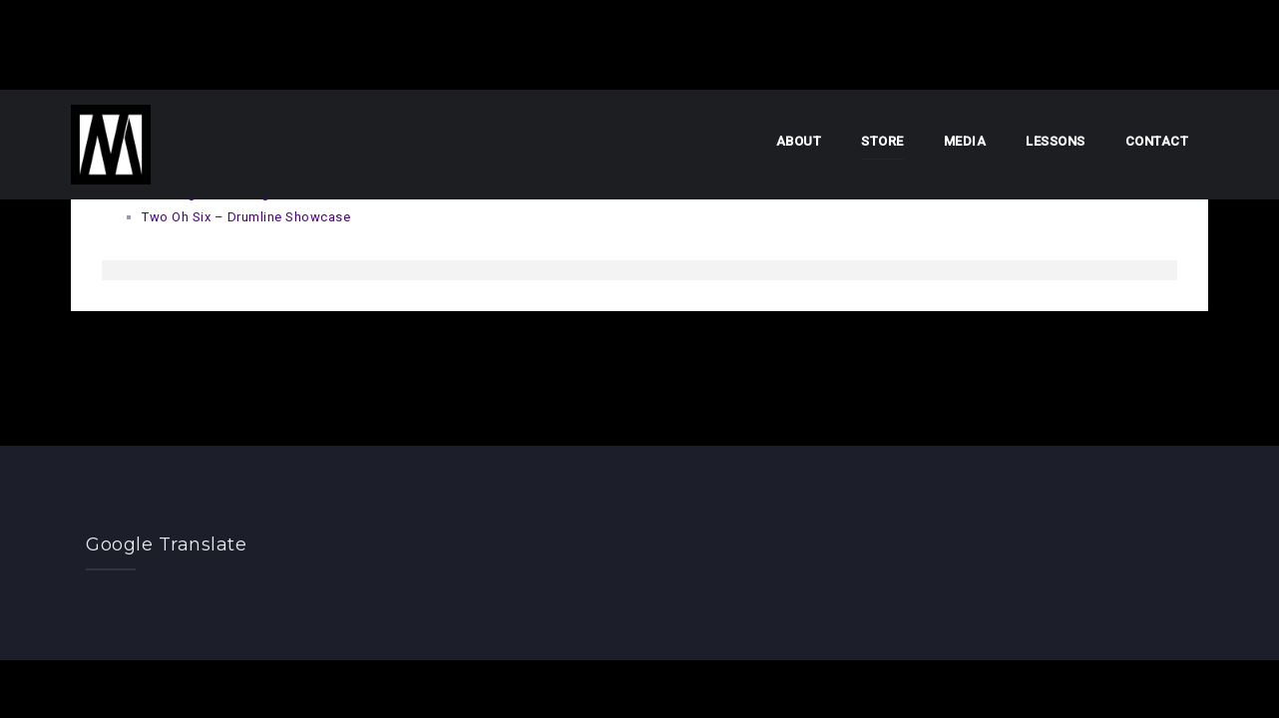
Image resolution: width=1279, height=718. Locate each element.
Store (882, 141)
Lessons (1055, 141)
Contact (1157, 141)
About (799, 141)
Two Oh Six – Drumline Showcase (246, 216)
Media (965, 141)
